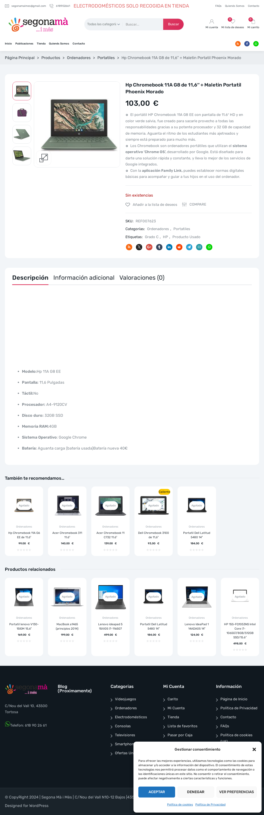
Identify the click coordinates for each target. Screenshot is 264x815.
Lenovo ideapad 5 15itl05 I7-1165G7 (110, 626)
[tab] (30, 279)
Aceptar (157, 792)
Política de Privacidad (210, 804)
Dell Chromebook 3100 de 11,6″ (153, 535)
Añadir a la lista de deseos (154, 204)
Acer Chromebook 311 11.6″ (67, 535)
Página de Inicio (233, 699)
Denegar (195, 792)
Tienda (41, 43)
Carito (173, 699)
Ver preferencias (236, 792)
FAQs (218, 6)
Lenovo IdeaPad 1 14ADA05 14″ (197, 626)
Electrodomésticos (131, 717)
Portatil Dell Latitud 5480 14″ (196, 535)
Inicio (8, 43)
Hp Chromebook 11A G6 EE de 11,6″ (24, 535)
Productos (50, 57)
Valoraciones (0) (141, 277)
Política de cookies (180, 804)
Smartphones (126, 744)
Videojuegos (125, 699)
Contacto (253, 6)
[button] (254, 749)
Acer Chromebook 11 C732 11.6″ (110, 535)
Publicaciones (24, 43)
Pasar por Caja (180, 735)
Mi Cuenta (176, 708)
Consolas (123, 726)
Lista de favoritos (183, 726)
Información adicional (83, 277)
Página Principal (20, 57)
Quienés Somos (235, 6)
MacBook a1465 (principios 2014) (67, 626)
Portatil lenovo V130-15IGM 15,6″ (24, 626)
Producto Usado (186, 237)
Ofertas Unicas (127, 753)
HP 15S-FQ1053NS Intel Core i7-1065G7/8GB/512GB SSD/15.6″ (240, 631)
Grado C (152, 237)
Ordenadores (79, 57)
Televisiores (125, 735)
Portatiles (106, 57)
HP (165, 237)
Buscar (173, 24)
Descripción (30, 277)
